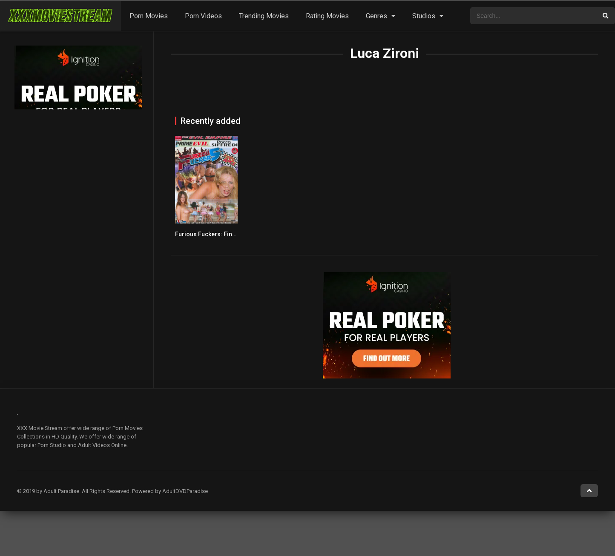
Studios (423, 16)
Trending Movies (264, 16)
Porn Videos (203, 16)
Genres (376, 16)
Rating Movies (327, 16)
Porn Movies (148, 16)
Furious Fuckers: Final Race (214, 234)
